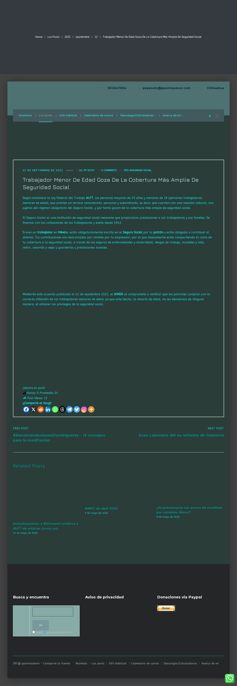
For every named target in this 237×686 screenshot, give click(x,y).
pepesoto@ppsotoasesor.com (167, 88)
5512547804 (117, 88)
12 (96, 37)
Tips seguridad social (137, 170)
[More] (91, 409)
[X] (33, 409)
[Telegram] (69, 409)
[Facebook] (26, 409)
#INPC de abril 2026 (101, 508)
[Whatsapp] (55, 409)
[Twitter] (77, 409)
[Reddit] (40, 409)
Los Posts (54, 37)
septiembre (83, 37)
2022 (68, 37)
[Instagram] (84, 409)
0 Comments (109, 170)
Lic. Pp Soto (86, 170)
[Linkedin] (48, 409)
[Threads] (62, 409)
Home (39, 37)
